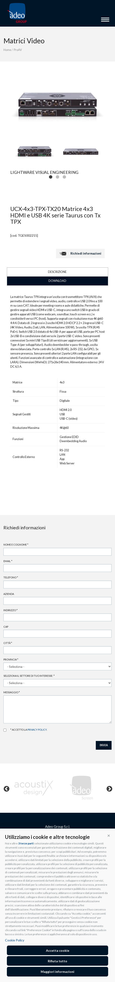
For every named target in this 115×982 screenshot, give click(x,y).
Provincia (10, 659)
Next (108, 788)
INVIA (104, 745)
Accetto (4, 730)
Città (7, 642)
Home (7, 50)
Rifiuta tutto (57, 961)
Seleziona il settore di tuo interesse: (29, 675)
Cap (5, 626)
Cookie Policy (14, 940)
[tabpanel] (34, 151)
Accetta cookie (57, 950)
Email (7, 561)
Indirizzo (10, 610)
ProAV (18, 50)
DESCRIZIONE (57, 272)
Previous (5, 788)
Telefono (10, 577)
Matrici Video (24, 40)
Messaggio (11, 692)
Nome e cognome (15, 544)
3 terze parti (26, 843)
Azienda (8, 593)
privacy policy (37, 729)
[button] (108, 835)
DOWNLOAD (57, 281)
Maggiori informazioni (57, 972)
